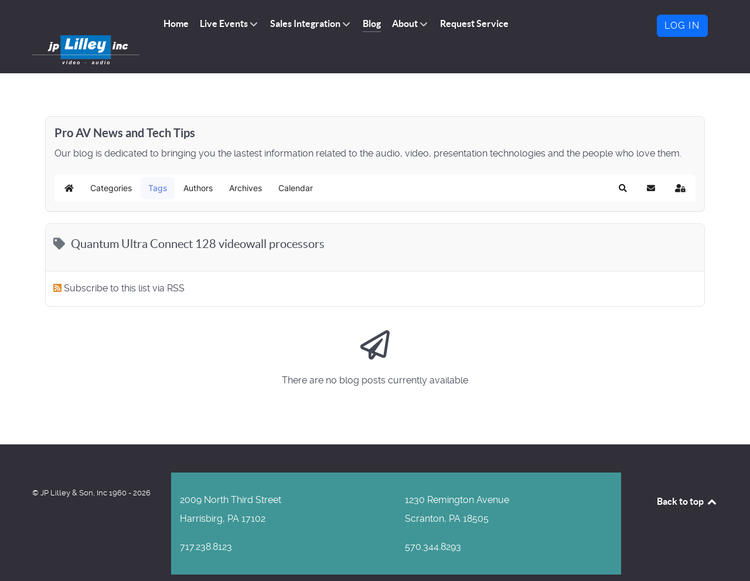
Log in (682, 25)
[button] (623, 167)
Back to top (687, 479)
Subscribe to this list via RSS (124, 267)
